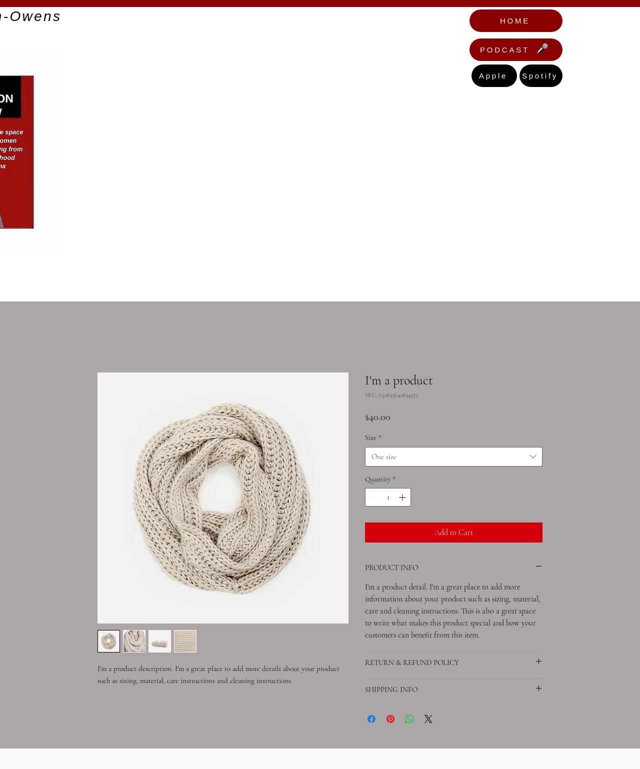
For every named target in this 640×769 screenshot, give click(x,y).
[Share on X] (428, 719)
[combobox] (453, 456)
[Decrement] (372, 497)
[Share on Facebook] (372, 719)
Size (373, 438)
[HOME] (516, 21)
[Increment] (403, 497)
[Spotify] (541, 75)
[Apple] (494, 75)
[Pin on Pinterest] (390, 719)
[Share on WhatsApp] (410, 719)
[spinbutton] (388, 497)
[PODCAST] (516, 49)
